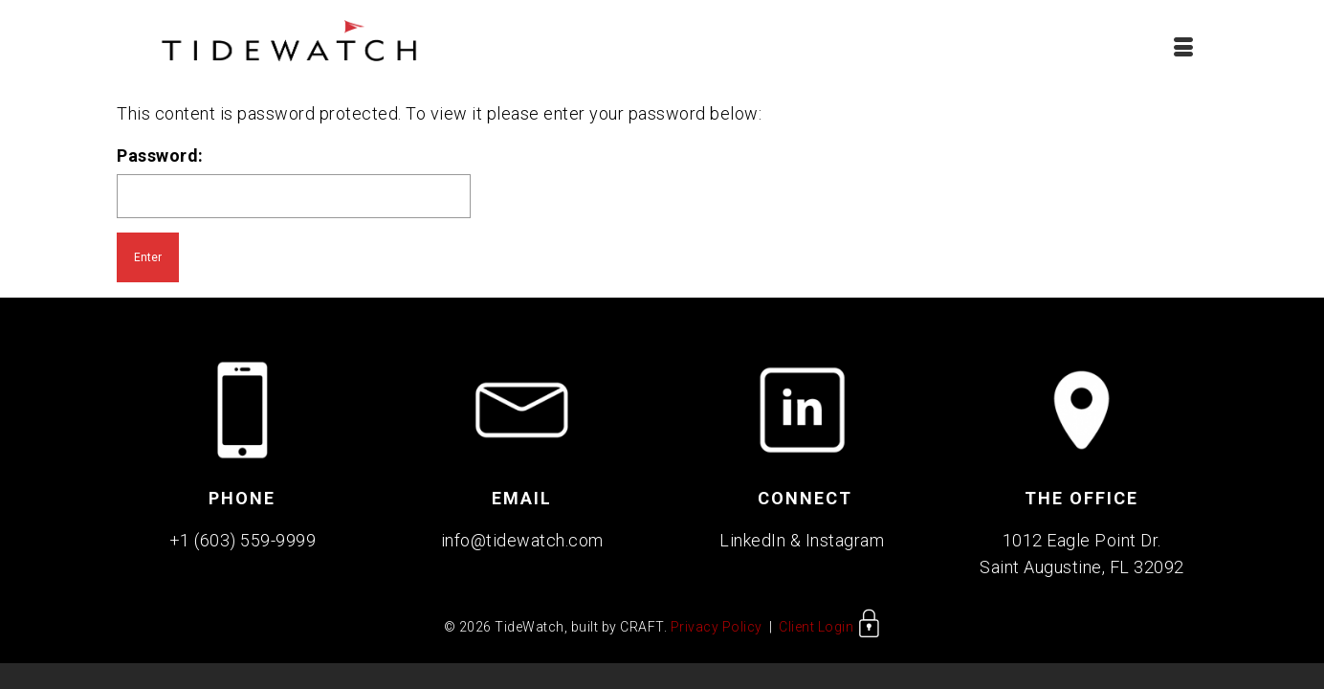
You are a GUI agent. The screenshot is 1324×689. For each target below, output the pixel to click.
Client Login (830, 632)
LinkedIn (752, 546)
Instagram (845, 546)
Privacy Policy (716, 632)
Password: (294, 187)
